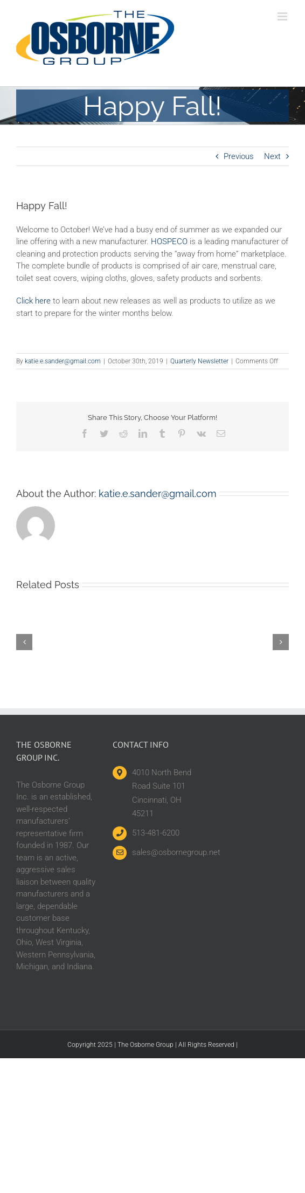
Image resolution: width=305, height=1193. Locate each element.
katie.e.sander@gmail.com (63, 361)
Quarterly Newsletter (199, 361)
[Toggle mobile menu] (283, 16)
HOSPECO (169, 241)
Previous (239, 156)
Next (272, 156)
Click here (33, 301)
